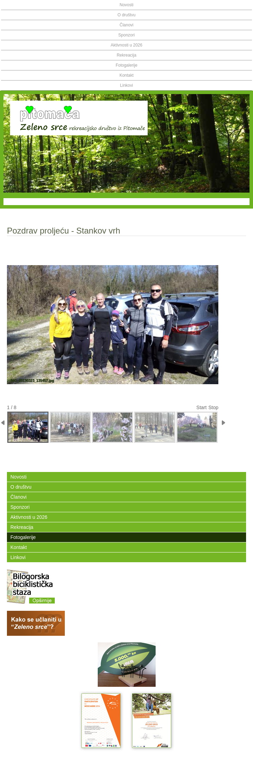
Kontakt (127, 75)
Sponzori (126, 35)
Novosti (126, 4)
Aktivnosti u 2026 (126, 45)
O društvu (126, 14)
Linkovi (126, 85)
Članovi (126, 25)
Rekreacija (127, 55)
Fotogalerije (127, 65)
